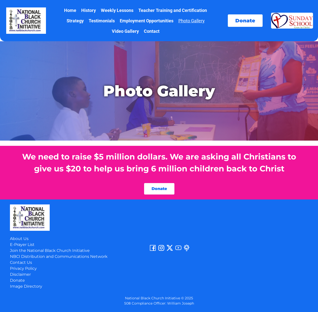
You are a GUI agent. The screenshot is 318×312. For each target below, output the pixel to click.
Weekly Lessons (117, 10)
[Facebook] (153, 250)
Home (70, 10)
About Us (19, 238)
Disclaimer (20, 274)
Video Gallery (125, 31)
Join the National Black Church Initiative (50, 250)
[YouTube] (178, 250)
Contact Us (21, 262)
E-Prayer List (22, 244)
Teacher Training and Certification (172, 10)
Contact (151, 31)
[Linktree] (186, 250)
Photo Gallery (191, 20)
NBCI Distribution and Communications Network (59, 256)
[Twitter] (169, 250)
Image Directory (26, 286)
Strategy (75, 20)
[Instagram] (161, 250)
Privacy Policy (23, 268)
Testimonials (102, 20)
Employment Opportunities (146, 20)
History (88, 10)
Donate (17, 280)
